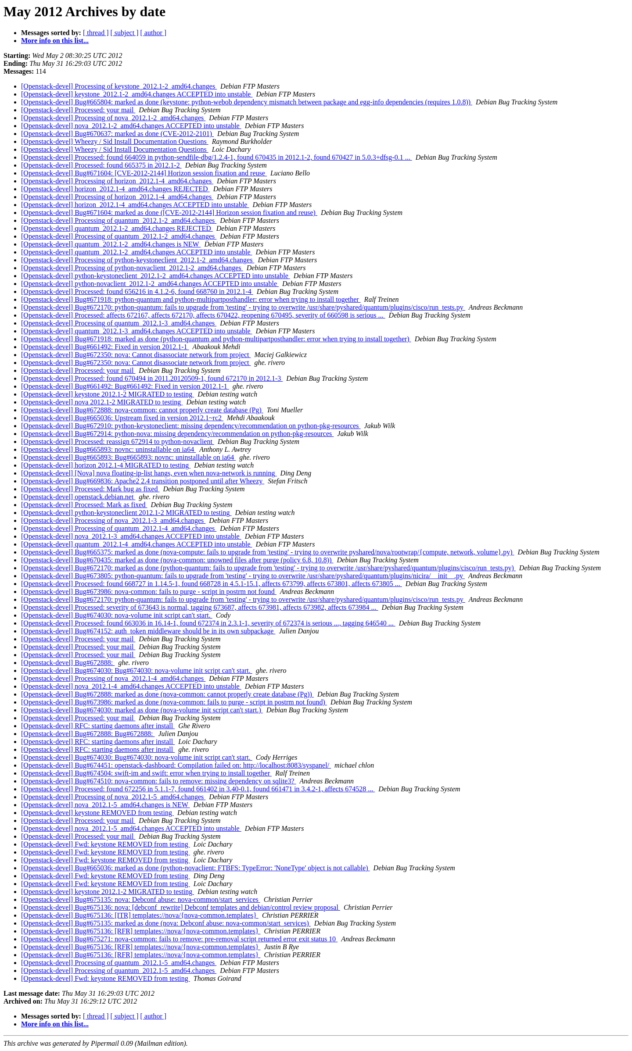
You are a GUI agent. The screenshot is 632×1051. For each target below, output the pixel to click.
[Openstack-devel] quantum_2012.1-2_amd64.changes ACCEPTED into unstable (136, 252)
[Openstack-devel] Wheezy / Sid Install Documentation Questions (114, 141)
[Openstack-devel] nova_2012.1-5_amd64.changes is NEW (105, 804)
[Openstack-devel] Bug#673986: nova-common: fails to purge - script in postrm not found (148, 591)
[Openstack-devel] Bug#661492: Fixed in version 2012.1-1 (105, 346)
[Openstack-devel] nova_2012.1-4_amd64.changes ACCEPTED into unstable (131, 686)
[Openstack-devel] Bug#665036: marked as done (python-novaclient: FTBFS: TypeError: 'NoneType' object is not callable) (195, 868)
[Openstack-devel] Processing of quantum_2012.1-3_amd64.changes (118, 323)
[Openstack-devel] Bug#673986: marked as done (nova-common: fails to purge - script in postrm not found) (174, 702)
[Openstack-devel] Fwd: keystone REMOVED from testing (105, 844)
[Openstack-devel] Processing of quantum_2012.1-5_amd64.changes (118, 962)
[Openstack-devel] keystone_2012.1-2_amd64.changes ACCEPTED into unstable (136, 94)
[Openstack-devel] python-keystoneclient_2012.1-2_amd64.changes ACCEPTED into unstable (155, 275)
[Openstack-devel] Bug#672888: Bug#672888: (87, 733)
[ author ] (153, 32)
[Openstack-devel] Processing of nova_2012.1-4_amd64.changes (113, 678)
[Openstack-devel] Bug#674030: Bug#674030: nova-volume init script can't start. (136, 670)
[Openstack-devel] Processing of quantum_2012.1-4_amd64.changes (118, 528)
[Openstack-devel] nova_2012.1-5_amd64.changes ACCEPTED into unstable (131, 828)
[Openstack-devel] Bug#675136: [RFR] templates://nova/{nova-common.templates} (140, 931)
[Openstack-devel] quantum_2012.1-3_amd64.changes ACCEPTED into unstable (136, 331)
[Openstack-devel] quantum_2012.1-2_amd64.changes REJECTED (117, 228)
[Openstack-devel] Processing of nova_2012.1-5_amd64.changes (113, 797)
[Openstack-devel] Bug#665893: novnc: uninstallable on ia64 (108, 449)
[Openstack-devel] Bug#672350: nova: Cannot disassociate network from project (136, 354)
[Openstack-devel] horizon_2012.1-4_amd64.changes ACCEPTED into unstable (135, 204)
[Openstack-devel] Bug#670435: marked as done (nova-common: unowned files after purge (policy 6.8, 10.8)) (177, 560)
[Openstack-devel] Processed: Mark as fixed (84, 504)
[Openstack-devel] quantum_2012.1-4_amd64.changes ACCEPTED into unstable (136, 544)
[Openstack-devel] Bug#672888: (68, 662)
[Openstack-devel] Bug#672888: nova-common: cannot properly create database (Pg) (142, 410)
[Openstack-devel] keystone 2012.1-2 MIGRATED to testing (107, 394)
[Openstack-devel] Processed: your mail (78, 110)
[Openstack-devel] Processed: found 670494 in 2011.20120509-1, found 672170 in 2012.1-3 (152, 378)
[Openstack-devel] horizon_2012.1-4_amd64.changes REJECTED (115, 189)
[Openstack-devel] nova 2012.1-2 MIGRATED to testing (102, 402)
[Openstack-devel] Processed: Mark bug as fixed (90, 489)
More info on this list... (55, 40)
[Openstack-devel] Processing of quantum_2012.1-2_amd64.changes (118, 220)
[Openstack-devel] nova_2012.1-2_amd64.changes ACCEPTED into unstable (131, 125)
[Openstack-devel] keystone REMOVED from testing (97, 812)
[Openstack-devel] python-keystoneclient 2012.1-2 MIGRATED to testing (126, 512)
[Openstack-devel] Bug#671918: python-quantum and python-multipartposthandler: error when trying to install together (191, 299)
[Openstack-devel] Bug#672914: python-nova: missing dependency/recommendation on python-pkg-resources (177, 433)
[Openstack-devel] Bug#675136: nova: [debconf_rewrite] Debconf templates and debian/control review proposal (180, 907)
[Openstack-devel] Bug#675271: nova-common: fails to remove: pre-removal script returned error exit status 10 (179, 939)
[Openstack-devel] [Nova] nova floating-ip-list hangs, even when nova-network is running (149, 473)
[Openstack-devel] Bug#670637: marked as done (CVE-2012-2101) (117, 133)
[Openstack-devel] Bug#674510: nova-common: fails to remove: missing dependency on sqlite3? (158, 781)
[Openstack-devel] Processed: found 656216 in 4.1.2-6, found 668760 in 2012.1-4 (137, 291)
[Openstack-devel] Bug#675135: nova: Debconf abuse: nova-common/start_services (140, 899)
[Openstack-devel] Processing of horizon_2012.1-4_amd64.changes (117, 181)
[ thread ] (96, 32)
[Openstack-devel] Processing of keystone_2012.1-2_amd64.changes (119, 86)
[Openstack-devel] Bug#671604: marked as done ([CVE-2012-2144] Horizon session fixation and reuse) (169, 212)
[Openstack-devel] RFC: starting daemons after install (98, 725)
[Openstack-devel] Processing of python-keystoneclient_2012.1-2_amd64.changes (137, 260)
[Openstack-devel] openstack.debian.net (78, 496)
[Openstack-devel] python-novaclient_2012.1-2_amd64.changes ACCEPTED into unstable (150, 283)
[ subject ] (125, 32)
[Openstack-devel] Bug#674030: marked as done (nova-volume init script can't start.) (142, 710)
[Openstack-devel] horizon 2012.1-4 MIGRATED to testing (105, 465)
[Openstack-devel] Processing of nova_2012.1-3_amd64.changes (113, 520)
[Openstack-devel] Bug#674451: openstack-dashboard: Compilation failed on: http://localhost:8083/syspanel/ (176, 765)
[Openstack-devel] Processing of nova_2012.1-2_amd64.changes (113, 118)
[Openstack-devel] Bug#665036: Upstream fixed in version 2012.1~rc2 (122, 418)
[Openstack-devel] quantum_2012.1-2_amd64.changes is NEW (111, 244)
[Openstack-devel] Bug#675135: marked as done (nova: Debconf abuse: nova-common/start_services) (166, 923)
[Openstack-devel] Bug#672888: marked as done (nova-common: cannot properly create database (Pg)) (167, 694)
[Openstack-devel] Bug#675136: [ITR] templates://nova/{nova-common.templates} (140, 915)
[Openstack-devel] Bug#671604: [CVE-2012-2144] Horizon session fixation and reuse (144, 173)
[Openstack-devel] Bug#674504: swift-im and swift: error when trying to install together (146, 773)
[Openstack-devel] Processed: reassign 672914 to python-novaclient (117, 441)
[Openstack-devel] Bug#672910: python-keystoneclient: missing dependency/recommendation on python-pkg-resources (191, 425)
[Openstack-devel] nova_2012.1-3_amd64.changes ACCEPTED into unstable (131, 536)
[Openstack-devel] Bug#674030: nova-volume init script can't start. (116, 615)
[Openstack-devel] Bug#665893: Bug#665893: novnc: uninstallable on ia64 (128, 457)
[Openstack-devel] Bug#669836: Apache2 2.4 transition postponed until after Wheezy (142, 481)
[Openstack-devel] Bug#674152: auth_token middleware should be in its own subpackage (148, 631)
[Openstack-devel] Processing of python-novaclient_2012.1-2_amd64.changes (132, 268)
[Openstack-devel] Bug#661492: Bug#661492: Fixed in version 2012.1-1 (125, 386)
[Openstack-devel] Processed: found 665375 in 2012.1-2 (101, 165)
